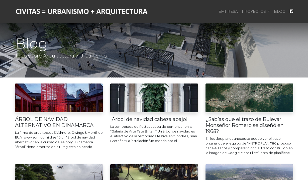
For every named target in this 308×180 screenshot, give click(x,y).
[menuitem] (228, 11)
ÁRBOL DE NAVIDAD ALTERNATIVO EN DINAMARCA (54, 122)
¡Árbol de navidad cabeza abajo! (148, 119)
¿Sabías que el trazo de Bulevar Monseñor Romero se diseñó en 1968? (245, 125)
